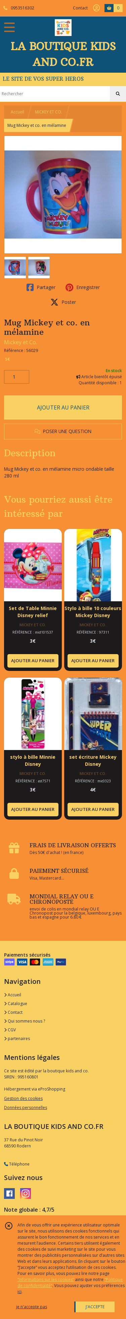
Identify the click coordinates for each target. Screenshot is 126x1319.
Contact (80, 8)
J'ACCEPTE (95, 1307)
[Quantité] (16, 377)
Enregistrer (83, 287)
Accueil (17, 112)
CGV (10, 1030)
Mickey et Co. (20, 342)
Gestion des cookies (23, 1098)
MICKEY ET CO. (48, 112)
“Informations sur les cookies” (45, 1279)
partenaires (17, 1038)
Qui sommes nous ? (24, 1021)
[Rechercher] (118, 94)
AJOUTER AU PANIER (63, 407)
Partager (41, 287)
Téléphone (17, 1164)
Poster (63, 302)
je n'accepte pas (31, 1307)
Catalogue (15, 1003)
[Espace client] (96, 8)
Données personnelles (25, 1107)
